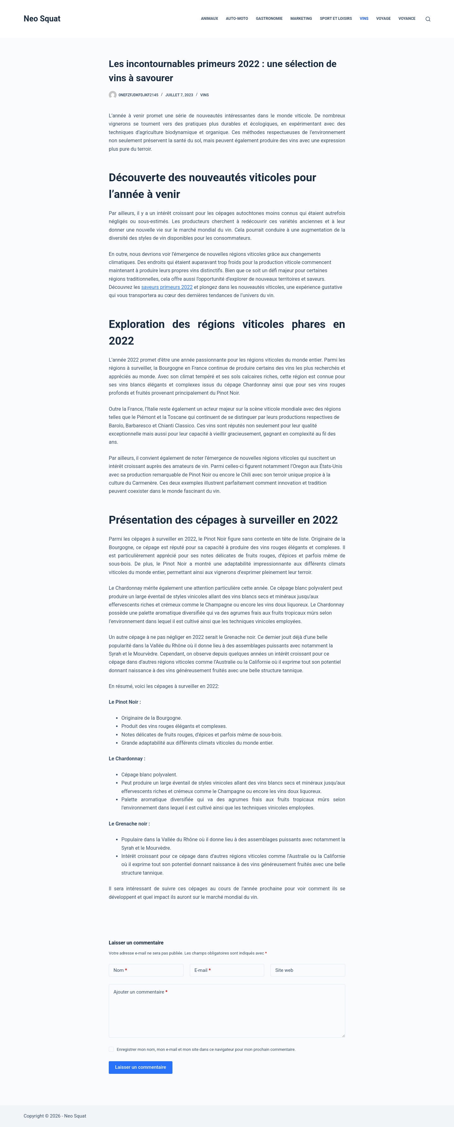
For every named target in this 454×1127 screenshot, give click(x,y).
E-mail (203, 970)
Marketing (301, 18)
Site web (284, 970)
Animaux (209, 18)
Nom (120, 970)
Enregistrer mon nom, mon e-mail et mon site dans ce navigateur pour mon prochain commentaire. (206, 1049)
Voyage (383, 18)
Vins (364, 18)
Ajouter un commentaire (140, 992)
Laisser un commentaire (140, 1067)
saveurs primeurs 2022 (167, 287)
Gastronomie (269, 18)
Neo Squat (42, 18)
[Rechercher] (428, 19)
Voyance (407, 18)
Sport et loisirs (336, 18)
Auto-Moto (237, 18)
